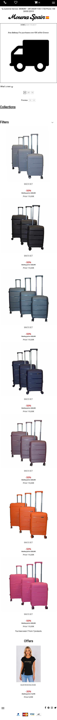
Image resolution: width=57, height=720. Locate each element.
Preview (24, 100)
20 (25, 92)
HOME (23, 25)
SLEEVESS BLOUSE (28, 685)
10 (32, 92)
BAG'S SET (28, 184)
